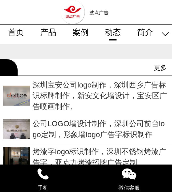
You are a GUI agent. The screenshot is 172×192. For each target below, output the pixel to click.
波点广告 (99, 12)
